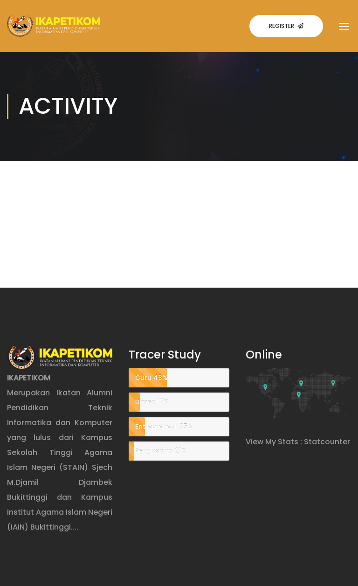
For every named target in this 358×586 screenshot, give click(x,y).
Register (286, 26)
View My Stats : (274, 441)
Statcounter (327, 441)
